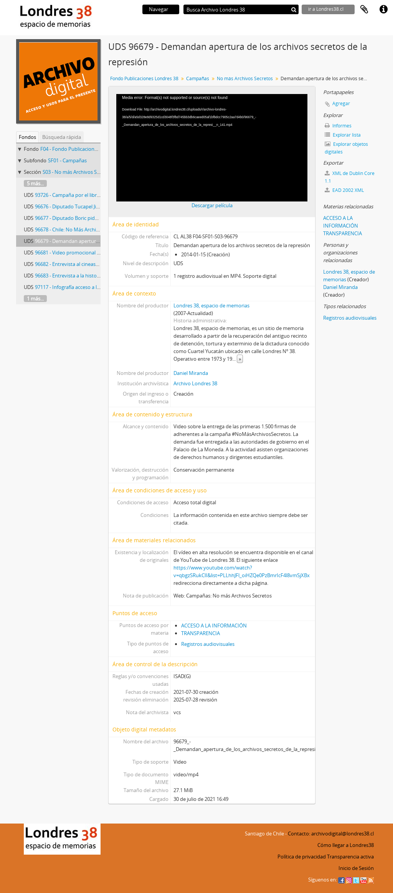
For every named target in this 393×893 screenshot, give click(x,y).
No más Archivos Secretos (245, 78)
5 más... (35, 183)
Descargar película (212, 205)
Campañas (197, 78)
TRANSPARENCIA (200, 633)
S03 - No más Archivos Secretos (78, 171)
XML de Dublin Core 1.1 (350, 177)
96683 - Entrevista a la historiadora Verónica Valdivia (94, 275)
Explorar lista (343, 135)
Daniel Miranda (190, 373)
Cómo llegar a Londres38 (345, 845)
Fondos (27, 137)
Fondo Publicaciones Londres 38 (144, 78)
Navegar (158, 9)
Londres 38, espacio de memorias (211, 305)
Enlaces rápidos (383, 9)
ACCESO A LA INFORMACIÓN (214, 625)
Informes (338, 125)
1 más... (35, 298)
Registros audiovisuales (207, 643)
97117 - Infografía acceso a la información (81, 287)
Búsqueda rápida (61, 137)
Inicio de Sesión (356, 868)
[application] (211, 147)
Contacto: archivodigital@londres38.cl (331, 833)
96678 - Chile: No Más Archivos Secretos (80, 229)
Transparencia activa (350, 856)
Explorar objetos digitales (346, 148)
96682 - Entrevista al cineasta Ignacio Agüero (85, 264)
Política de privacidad (301, 856)
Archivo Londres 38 (195, 383)
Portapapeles (364, 9)
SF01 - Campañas (67, 160)
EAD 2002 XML (344, 190)
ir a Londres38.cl (325, 9)
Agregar (341, 103)
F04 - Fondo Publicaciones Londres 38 (83, 148)
